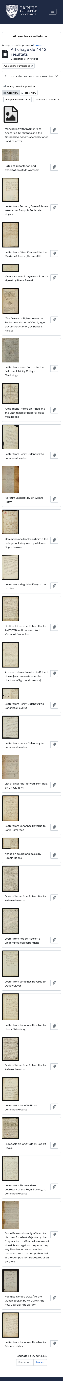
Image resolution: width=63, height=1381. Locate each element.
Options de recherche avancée (29, 76)
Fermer (37, 45)
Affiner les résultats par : (31, 36)
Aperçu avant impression (19, 86)
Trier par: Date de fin (16, 99)
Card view (11, 92)
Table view (28, 92)
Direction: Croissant (46, 99)
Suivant (40, 1362)
